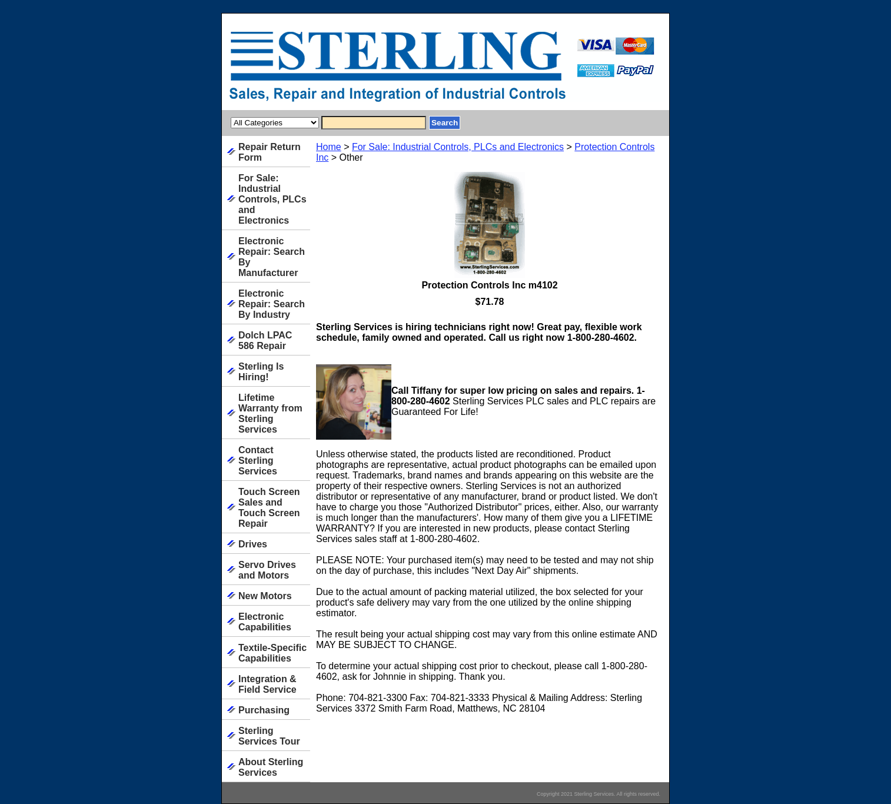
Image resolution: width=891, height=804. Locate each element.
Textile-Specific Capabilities (272, 653)
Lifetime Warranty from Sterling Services (270, 413)
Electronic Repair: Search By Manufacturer (271, 257)
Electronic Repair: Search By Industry (271, 304)
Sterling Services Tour (269, 736)
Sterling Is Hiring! (261, 371)
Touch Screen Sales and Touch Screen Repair (269, 508)
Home (328, 147)
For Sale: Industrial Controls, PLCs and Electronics (458, 147)
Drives (252, 544)
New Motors (265, 596)
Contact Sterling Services (257, 460)
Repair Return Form (269, 152)
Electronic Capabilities (264, 622)
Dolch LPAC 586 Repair (265, 340)
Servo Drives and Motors (267, 570)
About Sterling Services (270, 767)
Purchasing (264, 710)
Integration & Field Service (267, 684)
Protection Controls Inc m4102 (489, 285)
